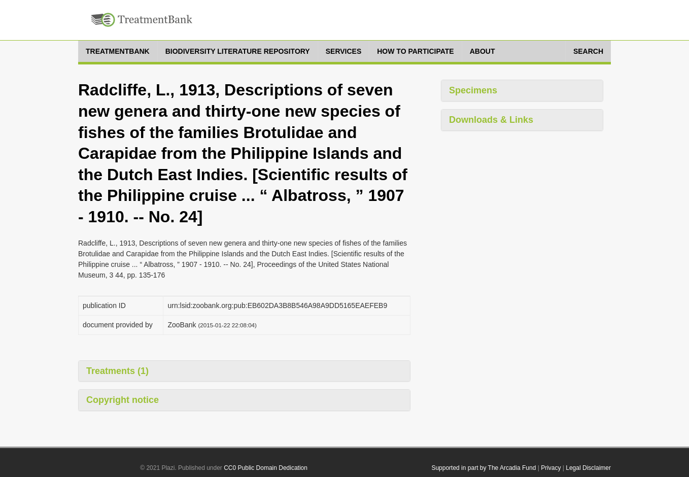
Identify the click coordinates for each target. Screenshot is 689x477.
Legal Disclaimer (588, 467)
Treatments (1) (117, 371)
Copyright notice (122, 400)
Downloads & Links (491, 120)
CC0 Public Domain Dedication (265, 467)
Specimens (473, 90)
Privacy (551, 467)
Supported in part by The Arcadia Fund (483, 467)
